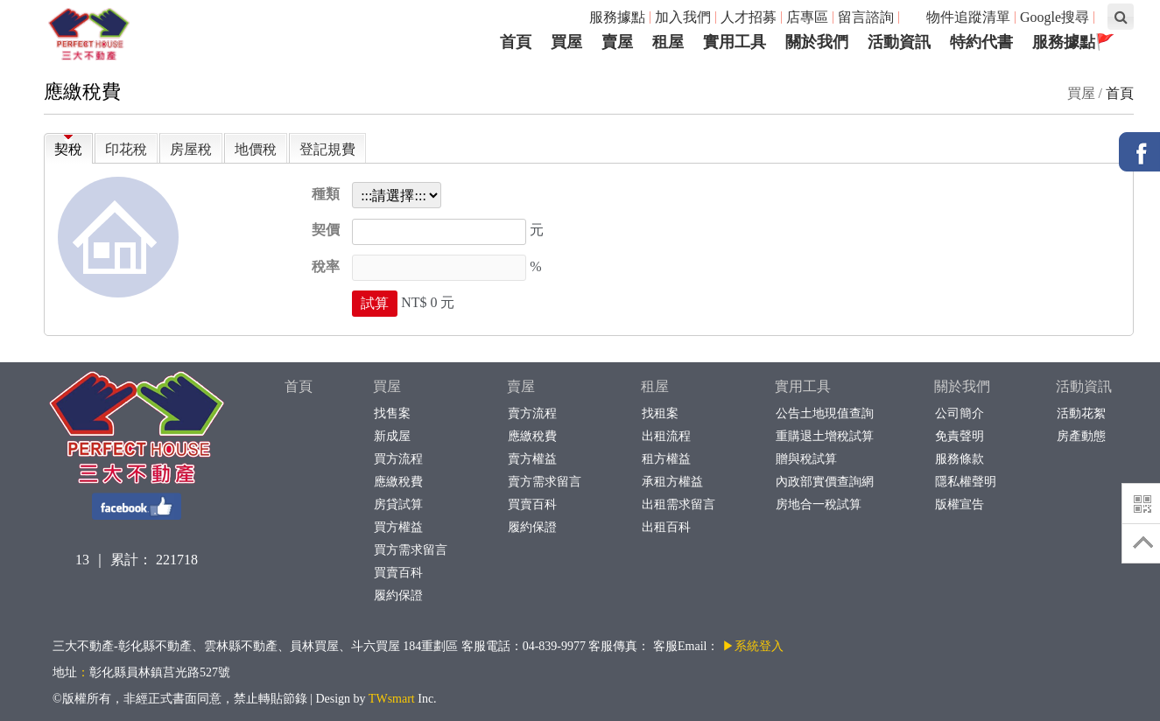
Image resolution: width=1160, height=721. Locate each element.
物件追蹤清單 (959, 17)
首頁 (1120, 93)
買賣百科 (398, 572)
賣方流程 (532, 413)
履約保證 (398, 595)
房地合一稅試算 (818, 504)
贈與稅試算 (806, 459)
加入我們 (683, 17)
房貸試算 (398, 504)
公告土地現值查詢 (824, 413)
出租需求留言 (678, 504)
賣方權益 (532, 459)
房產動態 (1081, 436)
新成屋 (392, 436)
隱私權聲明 (965, 481)
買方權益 (398, 527)
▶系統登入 (753, 646)
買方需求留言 (410, 549)
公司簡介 (959, 413)
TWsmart (392, 698)
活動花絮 (1081, 413)
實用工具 (803, 386)
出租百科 (666, 527)
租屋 (655, 386)
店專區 (807, 17)
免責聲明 (959, 436)
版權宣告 (959, 504)
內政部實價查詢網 (824, 481)
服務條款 (959, 459)
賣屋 (521, 386)
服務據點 (617, 17)
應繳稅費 (398, 481)
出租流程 (666, 436)
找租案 (659, 413)
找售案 (392, 413)
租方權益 (666, 459)
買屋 (387, 386)
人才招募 (749, 17)
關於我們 (962, 386)
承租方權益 (672, 481)
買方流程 (398, 459)
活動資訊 (1084, 386)
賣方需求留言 (544, 481)
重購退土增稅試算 (824, 436)
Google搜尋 (1054, 17)
